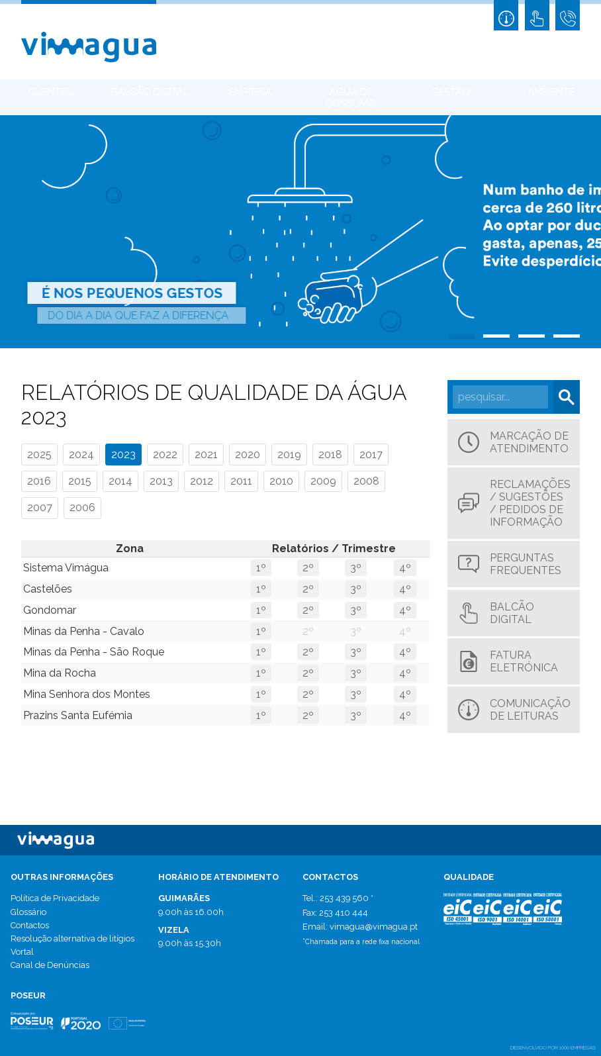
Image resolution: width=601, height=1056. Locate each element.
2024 (81, 454)
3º (355, 567)
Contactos (30, 925)
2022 (165, 454)
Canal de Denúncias (50, 965)
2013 (161, 481)
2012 (201, 481)
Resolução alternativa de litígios (72, 938)
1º (261, 567)
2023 (123, 454)
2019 (289, 454)
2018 (330, 454)
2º (308, 567)
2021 (206, 454)
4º (405, 567)
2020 (247, 454)
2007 (39, 507)
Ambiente (551, 91)
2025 (39, 454)
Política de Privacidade (55, 898)
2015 (79, 481)
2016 (39, 481)
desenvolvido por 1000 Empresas (553, 1047)
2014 (120, 481)
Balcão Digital (150, 91)
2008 (366, 481)
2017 (371, 454)
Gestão (451, 91)
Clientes (50, 91)
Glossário (28, 912)
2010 (281, 481)
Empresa (250, 91)
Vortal (22, 952)
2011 (241, 481)
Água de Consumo (350, 97)
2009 (323, 481)
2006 (82, 507)
